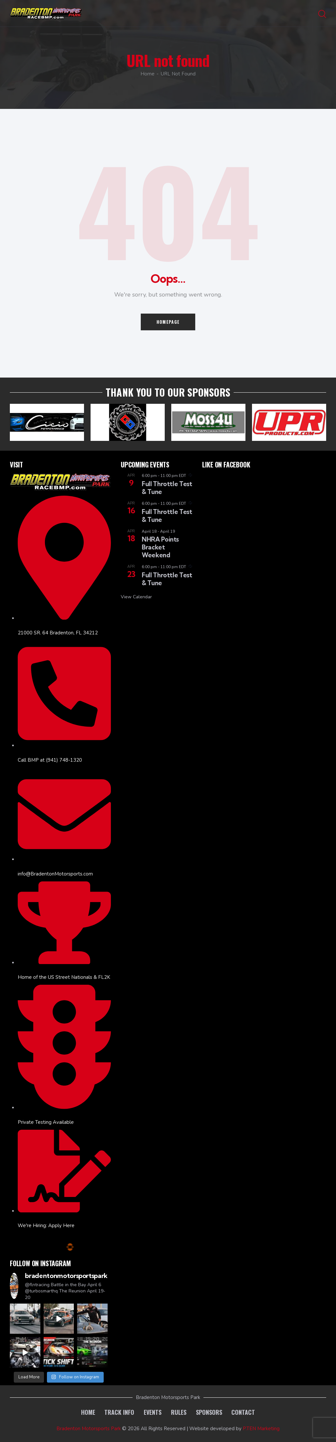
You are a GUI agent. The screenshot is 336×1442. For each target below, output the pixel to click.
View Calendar (136, 597)
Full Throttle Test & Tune (167, 488)
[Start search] (322, 14)
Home (147, 74)
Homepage (168, 322)
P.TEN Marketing (261, 1428)
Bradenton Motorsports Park (88, 1428)
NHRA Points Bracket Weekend (160, 547)
